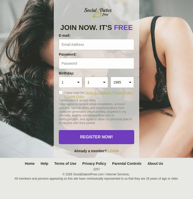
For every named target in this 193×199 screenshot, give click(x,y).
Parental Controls (126, 164)
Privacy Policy (123, 93)
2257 (96, 169)
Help (44, 164)
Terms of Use (65, 164)
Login (113, 151)
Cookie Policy (75, 96)
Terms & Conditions (98, 93)
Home (30, 164)
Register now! (96, 137)
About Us (155, 164)
